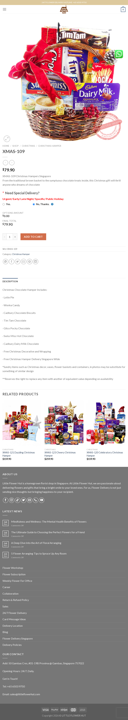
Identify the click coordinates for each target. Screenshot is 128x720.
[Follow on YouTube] (41, 500)
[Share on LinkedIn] (35, 261)
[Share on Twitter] (17, 261)
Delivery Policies (12, 644)
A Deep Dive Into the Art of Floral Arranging (36, 542)
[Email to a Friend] (23, 261)
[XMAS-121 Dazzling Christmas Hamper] (21, 423)
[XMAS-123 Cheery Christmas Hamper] (63, 423)
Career (6, 587)
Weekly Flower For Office (17, 580)
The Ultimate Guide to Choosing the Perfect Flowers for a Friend (48, 532)
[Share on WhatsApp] (5, 261)
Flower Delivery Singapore (17, 638)
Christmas (28, 146)
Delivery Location (12, 625)
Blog (5, 632)
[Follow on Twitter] (23, 500)
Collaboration (10, 593)
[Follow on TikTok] (17, 500)
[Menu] (4, 9)
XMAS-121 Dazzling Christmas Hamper (18, 454)
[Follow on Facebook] (5, 500)
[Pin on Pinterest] (29, 261)
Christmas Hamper (49, 146)
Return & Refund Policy (15, 599)
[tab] (10, 281)
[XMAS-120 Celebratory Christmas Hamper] (106, 423)
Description (10, 281)
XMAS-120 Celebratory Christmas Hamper (105, 454)
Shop (15, 146)
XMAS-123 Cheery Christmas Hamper (60, 454)
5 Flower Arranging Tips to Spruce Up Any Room (38, 553)
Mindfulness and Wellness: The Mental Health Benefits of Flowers (48, 521)
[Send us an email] (29, 500)
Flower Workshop (12, 567)
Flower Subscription (14, 574)
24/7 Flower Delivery (14, 612)
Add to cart (33, 236)
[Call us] (35, 500)
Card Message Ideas (14, 619)
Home (5, 146)
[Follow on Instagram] (11, 500)
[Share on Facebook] (11, 261)
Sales (5, 606)
